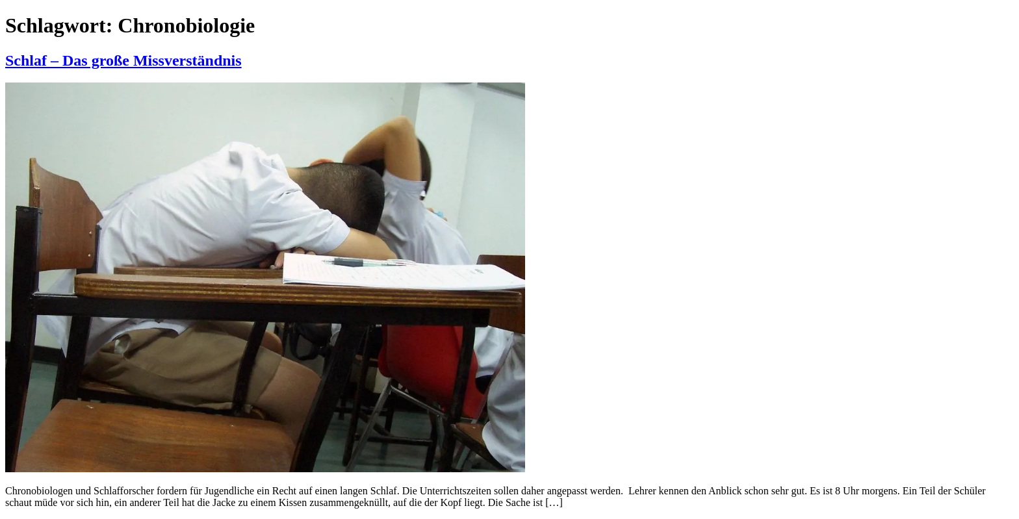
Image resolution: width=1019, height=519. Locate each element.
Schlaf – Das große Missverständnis (123, 60)
